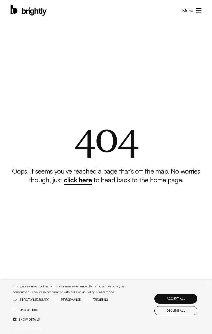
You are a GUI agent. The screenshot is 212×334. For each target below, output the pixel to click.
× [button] (207, 284)
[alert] (106, 307)
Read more (105, 292)
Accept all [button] (176, 299)
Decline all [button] (176, 310)
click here (78, 180)
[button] (190, 10)
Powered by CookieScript (27, 328)
